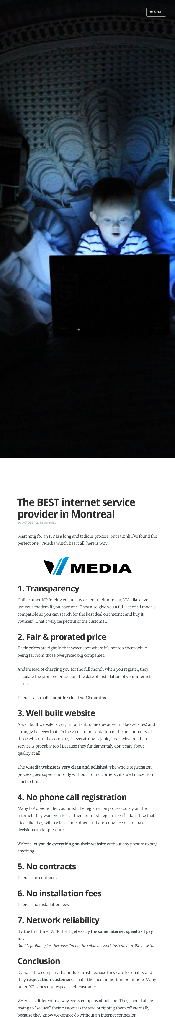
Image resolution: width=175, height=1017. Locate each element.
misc (52, 522)
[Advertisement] (87, 479)
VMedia (48, 543)
